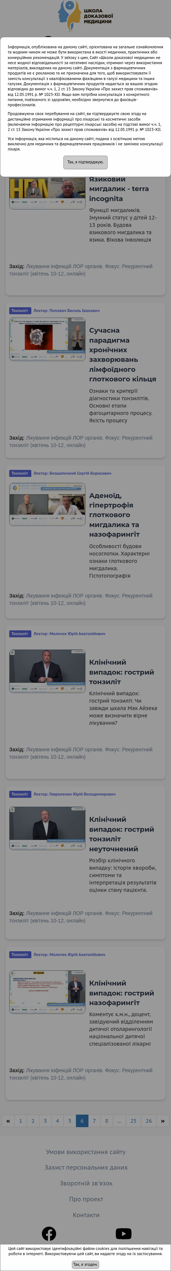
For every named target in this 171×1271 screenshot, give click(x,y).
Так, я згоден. (85, 1264)
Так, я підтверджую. (85, 162)
